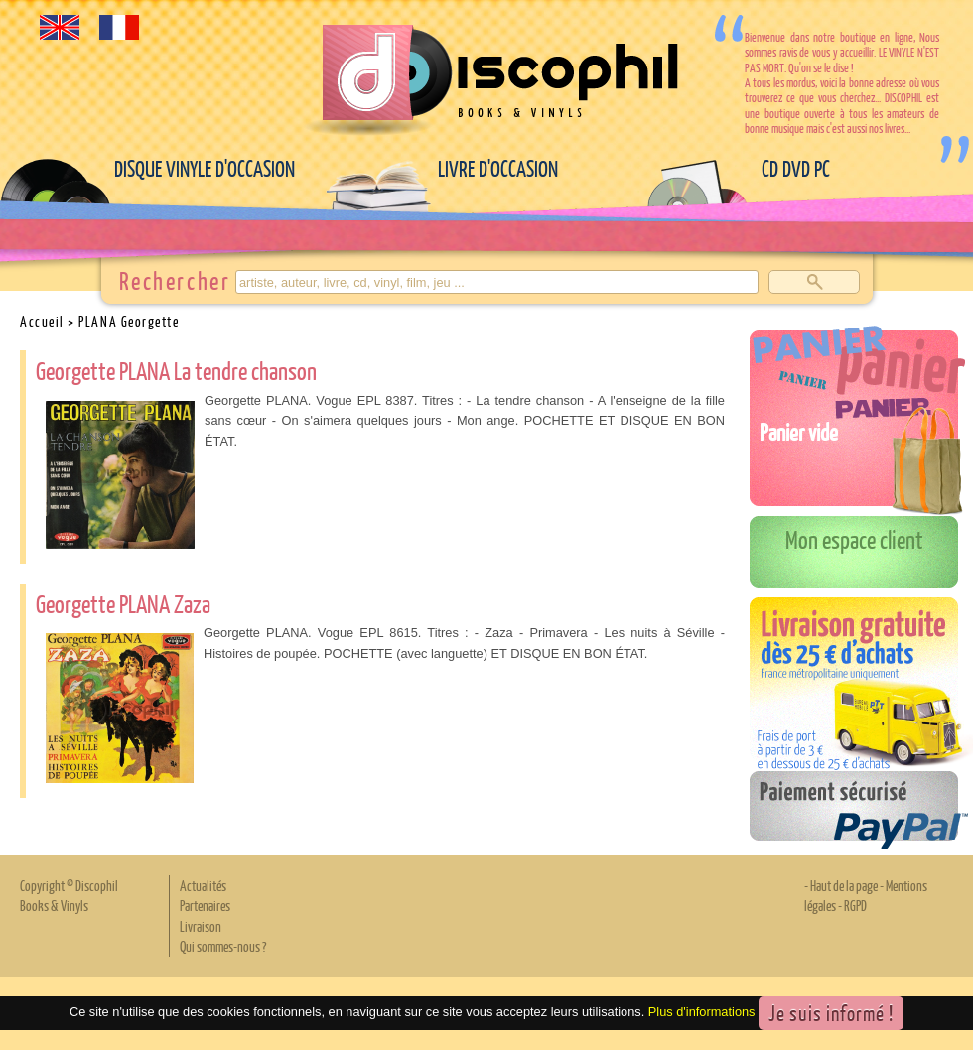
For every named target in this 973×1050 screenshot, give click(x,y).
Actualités (203, 885)
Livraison (200, 926)
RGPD (855, 905)
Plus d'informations (702, 1011)
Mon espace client (854, 539)
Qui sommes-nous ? (223, 946)
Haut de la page (844, 885)
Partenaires (205, 905)
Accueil (42, 320)
